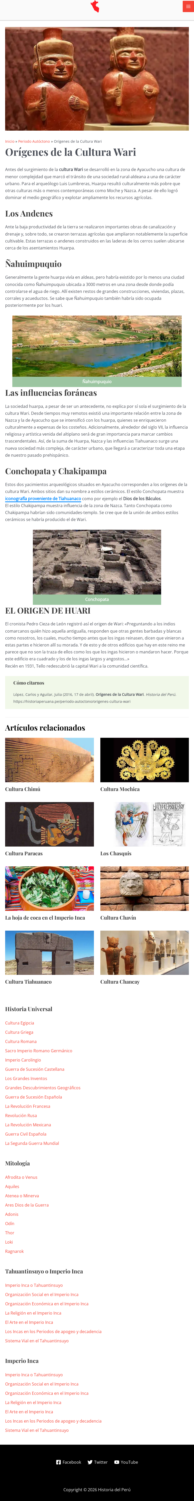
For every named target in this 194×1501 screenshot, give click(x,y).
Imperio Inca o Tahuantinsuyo (34, 1285)
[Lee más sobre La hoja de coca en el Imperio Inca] (49, 888)
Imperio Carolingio (23, 1060)
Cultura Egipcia (19, 1023)
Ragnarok (14, 1251)
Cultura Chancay (120, 981)
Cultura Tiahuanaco (28, 981)
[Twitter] (98, 1462)
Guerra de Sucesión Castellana (34, 1069)
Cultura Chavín (118, 917)
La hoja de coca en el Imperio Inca (45, 917)
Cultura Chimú (22, 788)
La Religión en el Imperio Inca (33, 1313)
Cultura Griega (19, 1032)
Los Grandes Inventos (26, 1078)
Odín (9, 1223)
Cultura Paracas (24, 853)
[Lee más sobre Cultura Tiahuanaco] (49, 952)
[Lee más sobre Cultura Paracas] (49, 824)
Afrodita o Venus (21, 1177)
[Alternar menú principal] (188, 6)
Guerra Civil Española (25, 1134)
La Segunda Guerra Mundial (32, 1143)
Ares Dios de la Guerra (27, 1205)
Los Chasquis (115, 853)
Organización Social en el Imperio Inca (42, 1294)
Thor (9, 1233)
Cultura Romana (21, 1041)
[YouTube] (126, 1462)
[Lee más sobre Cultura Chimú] (49, 759)
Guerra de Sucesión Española (33, 1097)
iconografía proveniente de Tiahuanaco (43, 498)
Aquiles (12, 1186)
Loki (9, 1242)
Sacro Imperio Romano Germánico (38, 1051)
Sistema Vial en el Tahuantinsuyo (37, 1341)
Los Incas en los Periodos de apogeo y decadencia (53, 1331)
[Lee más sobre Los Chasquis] (144, 824)
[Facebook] (68, 1462)
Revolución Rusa (21, 1115)
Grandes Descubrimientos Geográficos (43, 1088)
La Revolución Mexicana (28, 1125)
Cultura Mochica (120, 788)
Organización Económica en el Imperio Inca (47, 1304)
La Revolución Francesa (27, 1106)
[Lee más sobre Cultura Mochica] (144, 759)
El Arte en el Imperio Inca (29, 1322)
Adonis (11, 1214)
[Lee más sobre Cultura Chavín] (144, 888)
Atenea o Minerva (22, 1196)
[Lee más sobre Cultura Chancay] (144, 952)
